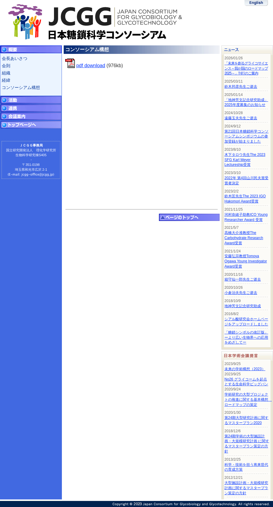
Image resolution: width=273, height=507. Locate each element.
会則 (6, 65)
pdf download (90, 65)
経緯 (6, 80)
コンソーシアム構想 (21, 87)
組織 (6, 73)
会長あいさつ (14, 58)
